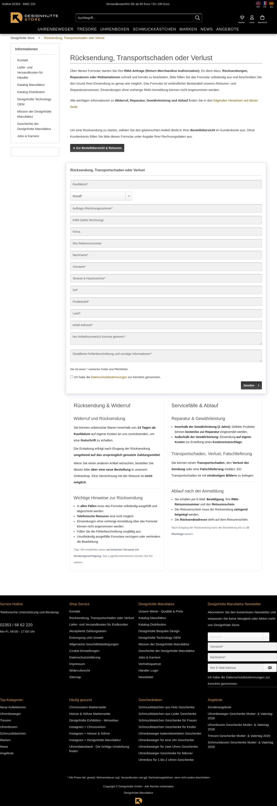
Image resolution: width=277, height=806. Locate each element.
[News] (207, 29)
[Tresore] (87, 29)
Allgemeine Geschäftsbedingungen (94, 644)
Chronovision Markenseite (87, 707)
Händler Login (148, 670)
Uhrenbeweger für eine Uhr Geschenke (166, 740)
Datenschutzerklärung (84, 657)
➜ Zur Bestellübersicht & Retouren (97, 147)
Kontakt (22, 60)
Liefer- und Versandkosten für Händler (30, 72)
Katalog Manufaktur (31, 84)
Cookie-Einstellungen (84, 650)
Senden (251, 384)
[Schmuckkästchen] (154, 29)
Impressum (77, 663)
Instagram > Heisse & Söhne (89, 733)
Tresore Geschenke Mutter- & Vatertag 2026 (239, 735)
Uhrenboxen (8, 726)
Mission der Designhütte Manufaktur (34, 113)
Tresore (5, 720)
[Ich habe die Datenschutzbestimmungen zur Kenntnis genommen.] (71, 376)
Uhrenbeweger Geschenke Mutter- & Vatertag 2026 (240, 716)
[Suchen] (197, 17)
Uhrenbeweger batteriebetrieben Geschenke (169, 733)
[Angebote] (228, 29)
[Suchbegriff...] (139, 17)
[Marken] (188, 29)
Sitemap (75, 677)
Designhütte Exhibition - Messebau (94, 720)
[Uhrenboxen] (115, 29)
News (4, 746)
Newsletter (146, 677)
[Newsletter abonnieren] (270, 667)
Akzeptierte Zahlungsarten (87, 631)
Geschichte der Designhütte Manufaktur (34, 126)
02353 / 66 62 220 (16, 624)
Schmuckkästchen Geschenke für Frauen (167, 720)
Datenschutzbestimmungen (109, 377)
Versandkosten (129, 777)
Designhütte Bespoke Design (158, 631)
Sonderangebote (219, 707)
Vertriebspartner (149, 663)
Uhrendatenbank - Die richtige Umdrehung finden (99, 749)
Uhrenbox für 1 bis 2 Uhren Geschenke (166, 759)
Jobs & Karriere (28, 136)
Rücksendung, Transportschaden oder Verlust (101, 617)
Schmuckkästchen (13, 733)
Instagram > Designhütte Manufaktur (95, 740)
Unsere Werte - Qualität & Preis (160, 611)
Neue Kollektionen (13, 707)
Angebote (7, 753)
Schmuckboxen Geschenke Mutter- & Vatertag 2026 (240, 744)
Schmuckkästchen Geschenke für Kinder (167, 726)
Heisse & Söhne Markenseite (89, 713)
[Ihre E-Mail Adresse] (235, 667)
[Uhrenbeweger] (55, 29)
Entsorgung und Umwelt (86, 637)
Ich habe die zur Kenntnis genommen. (117, 377)
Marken (5, 740)
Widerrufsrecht (79, 670)
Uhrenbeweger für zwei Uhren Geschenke (168, 746)
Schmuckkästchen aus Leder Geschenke (167, 713)
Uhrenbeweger (10, 713)
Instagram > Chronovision (87, 726)
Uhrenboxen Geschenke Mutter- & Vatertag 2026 (238, 727)
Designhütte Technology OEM (34, 101)
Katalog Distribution (31, 91)
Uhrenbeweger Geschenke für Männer (165, 753)
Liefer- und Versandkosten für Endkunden (98, 624)
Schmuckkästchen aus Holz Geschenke (166, 707)
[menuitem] (242, 17)
